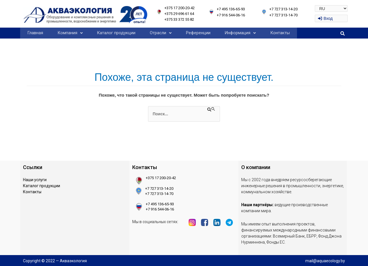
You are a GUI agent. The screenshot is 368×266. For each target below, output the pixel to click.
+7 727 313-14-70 (283, 15)
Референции (198, 32)
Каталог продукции (116, 32)
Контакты (280, 32)
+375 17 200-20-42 (179, 8)
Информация (240, 32)
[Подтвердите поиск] (211, 109)
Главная (35, 32)
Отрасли (161, 32)
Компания (70, 32)
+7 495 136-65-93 (231, 9)
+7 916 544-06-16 (231, 15)
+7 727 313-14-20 (283, 9)
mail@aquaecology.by (325, 261)
